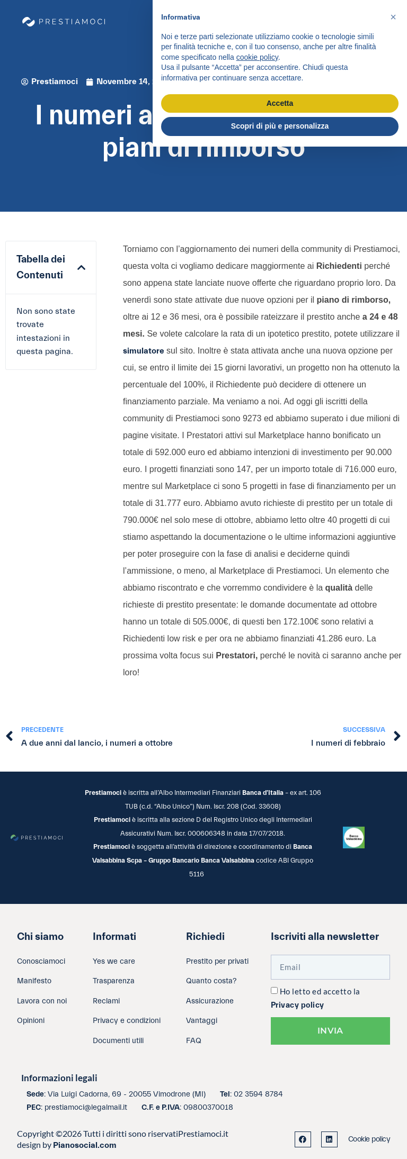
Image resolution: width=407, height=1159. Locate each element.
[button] (81, 268)
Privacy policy (297, 1005)
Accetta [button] (280, 103)
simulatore (144, 351)
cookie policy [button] (257, 57)
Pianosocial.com (85, 1145)
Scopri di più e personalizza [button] (280, 126)
